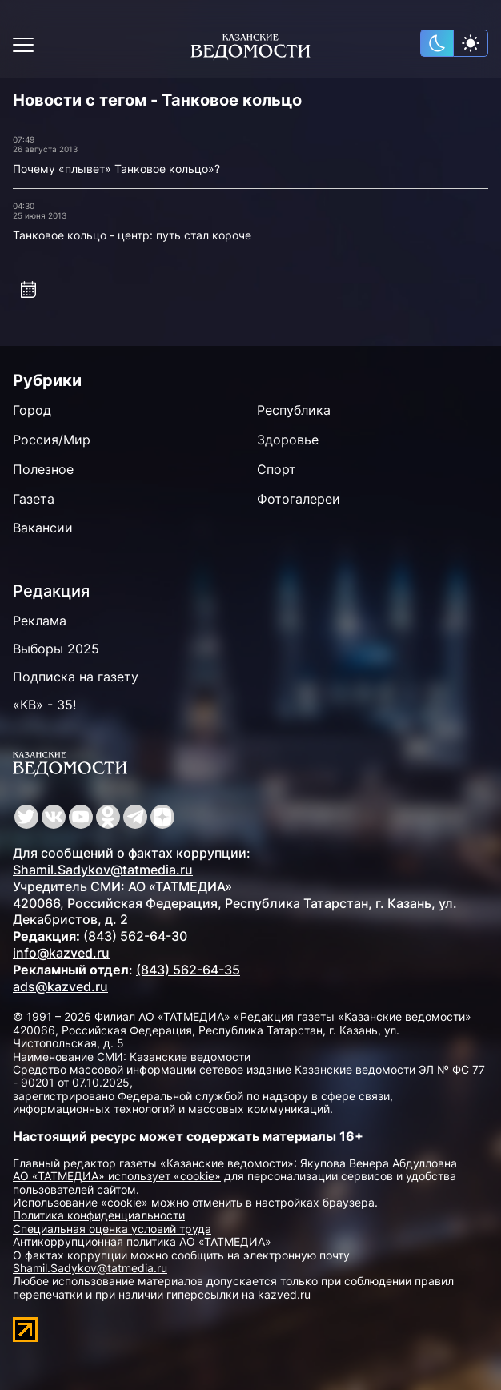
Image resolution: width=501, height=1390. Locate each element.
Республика (294, 410)
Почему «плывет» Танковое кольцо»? (116, 168)
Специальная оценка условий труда (112, 1228)
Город (32, 410)
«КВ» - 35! (44, 705)
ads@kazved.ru (60, 986)
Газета (33, 499)
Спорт (276, 469)
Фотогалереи (298, 499)
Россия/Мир (51, 440)
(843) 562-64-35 (188, 970)
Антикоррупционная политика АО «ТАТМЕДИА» (142, 1241)
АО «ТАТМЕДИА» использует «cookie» (117, 1176)
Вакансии (43, 528)
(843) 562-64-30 (135, 936)
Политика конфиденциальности (99, 1215)
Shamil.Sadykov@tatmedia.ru (103, 870)
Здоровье (288, 440)
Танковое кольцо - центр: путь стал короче (132, 235)
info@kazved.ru (61, 953)
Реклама (39, 621)
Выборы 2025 (56, 649)
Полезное (43, 469)
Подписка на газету (75, 677)
